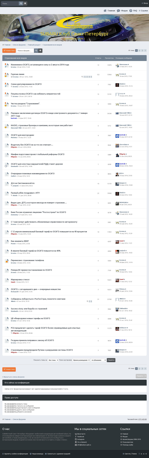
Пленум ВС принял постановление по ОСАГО (31, 270)
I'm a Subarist (82, 442)
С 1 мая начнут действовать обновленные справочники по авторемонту (44, 222)
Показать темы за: (46, 360)
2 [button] (139, 50)
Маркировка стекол (20, 279)
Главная (111, 11)
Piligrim (14, 147)
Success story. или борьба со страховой (29, 309)
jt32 (120, 173)
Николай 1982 (125, 113)
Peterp (122, 289)
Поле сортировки (74, 360)
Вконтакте (81, 434)
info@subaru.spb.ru (84, 445)
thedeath (14, 166)
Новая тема (10, 50)
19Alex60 (123, 308)
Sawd (122, 241)
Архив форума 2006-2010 (132, 439)
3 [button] (142, 50)
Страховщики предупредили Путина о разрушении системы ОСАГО (42, 350)
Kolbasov (123, 328)
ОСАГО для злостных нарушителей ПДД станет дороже (37, 164)
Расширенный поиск (25, 3)
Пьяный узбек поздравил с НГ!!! (25, 193)
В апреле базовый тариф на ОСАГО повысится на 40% (36, 251)
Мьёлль (14, 137)
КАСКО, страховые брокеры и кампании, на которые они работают (42, 125)
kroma (13, 67)
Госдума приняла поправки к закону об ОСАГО (32, 340)
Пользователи (128, 442)
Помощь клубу (128, 445)
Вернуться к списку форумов (14, 377)
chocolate (123, 144)
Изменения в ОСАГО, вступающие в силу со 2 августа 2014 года (40, 65)
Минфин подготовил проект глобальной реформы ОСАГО (37, 154)
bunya (122, 93)
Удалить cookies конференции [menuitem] (16, 454)
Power (13, 243)
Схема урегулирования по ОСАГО (26, 84)
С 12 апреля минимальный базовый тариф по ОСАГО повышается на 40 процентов (49, 231)
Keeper (122, 183)
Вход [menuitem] (146, 3)
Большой (14, 291)
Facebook (80, 436)
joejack (15, 185)
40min (13, 301)
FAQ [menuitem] (135, 11)
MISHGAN (123, 202)
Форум (125, 436)
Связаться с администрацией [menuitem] (58, 454)
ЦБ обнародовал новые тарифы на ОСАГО (30, 318)
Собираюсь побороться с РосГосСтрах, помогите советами (38, 299)
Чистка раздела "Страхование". (25, 103)
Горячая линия (17, 74)
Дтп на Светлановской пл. (23, 183)
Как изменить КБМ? (20, 241)
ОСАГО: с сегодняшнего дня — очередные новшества (36, 289)
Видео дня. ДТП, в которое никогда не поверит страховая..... (39, 203)
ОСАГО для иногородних (22, 135)
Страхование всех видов (16, 58)
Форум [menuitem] (124, 11)
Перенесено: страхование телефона (27, 260)
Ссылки (144, 11)
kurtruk (14, 118)
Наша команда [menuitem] (37, 454)
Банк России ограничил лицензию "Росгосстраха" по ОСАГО (38, 212)
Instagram (80, 439)
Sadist (13, 176)
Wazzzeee (123, 64)
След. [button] (145, 50)
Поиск (21, 3)
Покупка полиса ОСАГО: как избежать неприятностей (35, 94)
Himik (122, 84)
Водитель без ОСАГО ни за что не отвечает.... (32, 145)
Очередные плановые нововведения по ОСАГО (33, 173)
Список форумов (19, 419)
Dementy (14, 214)
